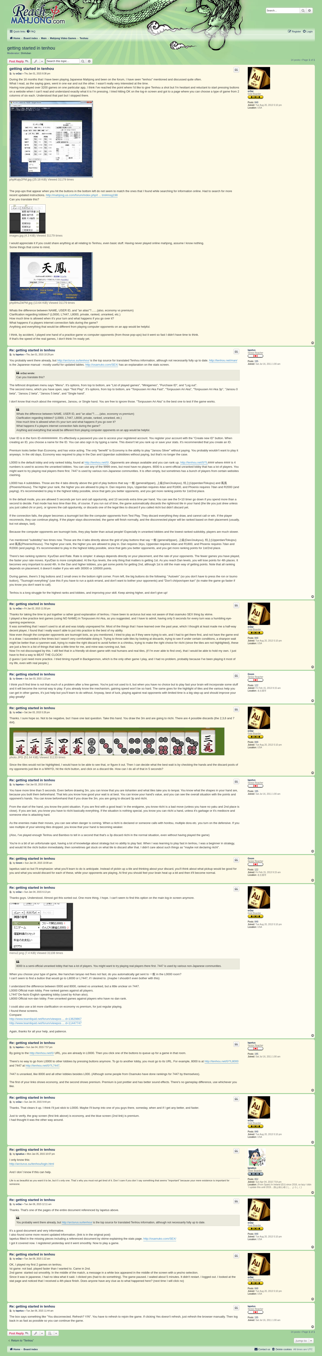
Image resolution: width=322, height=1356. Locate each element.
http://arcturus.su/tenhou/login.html (31, 1163)
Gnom (251, 674)
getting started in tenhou (31, 48)
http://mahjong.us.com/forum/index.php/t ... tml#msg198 (82, 195)
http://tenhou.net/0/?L (194, 462)
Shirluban (26, 53)
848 (256, 102)
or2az (251, 91)
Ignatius (252, 1168)
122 (256, 685)
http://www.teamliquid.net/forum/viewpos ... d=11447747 (45, 1023)
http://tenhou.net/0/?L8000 (222, 1061)
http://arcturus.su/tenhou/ (73, 360)
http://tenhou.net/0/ (97, 462)
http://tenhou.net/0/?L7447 (42, 1065)
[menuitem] (30, 31)
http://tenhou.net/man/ (223, 360)
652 (256, 1179)
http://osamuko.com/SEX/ (101, 364)
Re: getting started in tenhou (32, 350)
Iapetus (252, 350)
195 (256, 361)
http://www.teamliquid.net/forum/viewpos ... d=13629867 (45, 1019)
